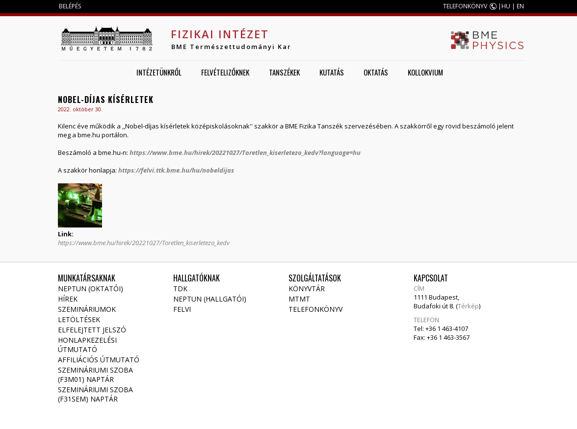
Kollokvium (425, 72)
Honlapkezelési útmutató (87, 344)
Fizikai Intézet (220, 33)
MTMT (299, 298)
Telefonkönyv (315, 309)
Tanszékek (284, 72)
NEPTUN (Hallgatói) (209, 298)
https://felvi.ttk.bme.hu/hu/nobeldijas (177, 170)
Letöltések (79, 319)
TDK (180, 288)
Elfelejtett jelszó (92, 329)
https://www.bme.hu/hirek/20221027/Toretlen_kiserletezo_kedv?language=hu (245, 152)
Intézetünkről (159, 72)
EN (520, 6)
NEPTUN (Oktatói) (90, 288)
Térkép (468, 306)
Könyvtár (306, 288)
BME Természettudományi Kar (231, 46)
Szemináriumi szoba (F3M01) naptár (95, 374)
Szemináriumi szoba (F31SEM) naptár (95, 394)
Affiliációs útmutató (98, 359)
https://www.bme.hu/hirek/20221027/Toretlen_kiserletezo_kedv (144, 242)
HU (505, 6)
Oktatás (376, 72)
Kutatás (331, 72)
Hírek (68, 298)
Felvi (182, 309)
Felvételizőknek (225, 72)
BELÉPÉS (70, 6)
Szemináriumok (87, 309)
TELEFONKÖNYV (465, 6)
